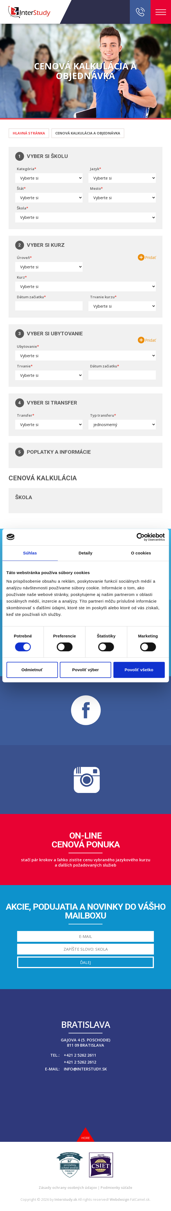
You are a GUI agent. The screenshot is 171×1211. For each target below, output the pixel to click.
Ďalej (85, 962)
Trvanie (24, 366)
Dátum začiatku (30, 296)
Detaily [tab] (86, 553)
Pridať (150, 257)
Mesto (95, 188)
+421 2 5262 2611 (80, 1055)
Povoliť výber (85, 669)
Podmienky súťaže (116, 1187)
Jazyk (94, 168)
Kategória (25, 168)
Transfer (24, 415)
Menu (161, 12)
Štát (20, 188)
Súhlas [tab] (30, 553)
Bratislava (85, 1024)
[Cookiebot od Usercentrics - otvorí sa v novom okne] (140, 537)
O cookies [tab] (141, 553)
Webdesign (119, 1199)
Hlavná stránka (29, 133)
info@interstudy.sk (85, 1069)
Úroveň (23, 257)
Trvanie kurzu (102, 296)
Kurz (21, 277)
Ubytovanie (27, 346)
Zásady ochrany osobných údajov (68, 1187)
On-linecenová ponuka (86, 840)
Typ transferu (102, 415)
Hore (85, 1138)
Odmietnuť (32, 669)
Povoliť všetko (139, 669)
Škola (21, 208)
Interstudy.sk (65, 1199)
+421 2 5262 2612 (80, 1062)
